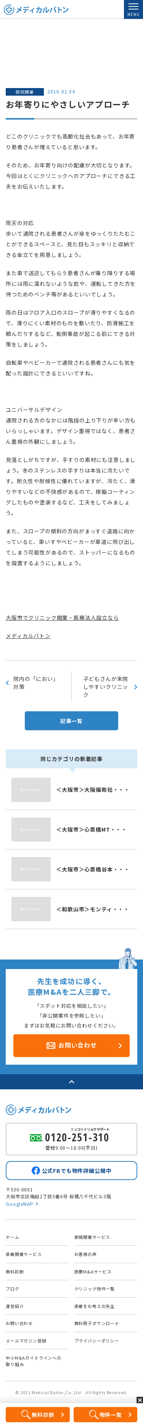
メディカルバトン (28, 636)
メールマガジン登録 (26, 1341)
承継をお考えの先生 (94, 1306)
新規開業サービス (92, 1237)
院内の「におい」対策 (36, 682)
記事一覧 (71, 721)
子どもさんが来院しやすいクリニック (106, 686)
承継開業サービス (24, 1254)
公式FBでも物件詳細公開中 (77, 1170)
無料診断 (15, 1271)
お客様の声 (85, 1254)
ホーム (12, 1237)
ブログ (12, 1289)
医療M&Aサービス (93, 1271)
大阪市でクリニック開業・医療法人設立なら (62, 617)
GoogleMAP (20, 1204)
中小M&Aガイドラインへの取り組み (33, 1361)
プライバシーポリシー (96, 1341)
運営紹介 (15, 1306)
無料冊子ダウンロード (96, 1323)
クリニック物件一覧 (94, 1289)
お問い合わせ (19, 1323)
